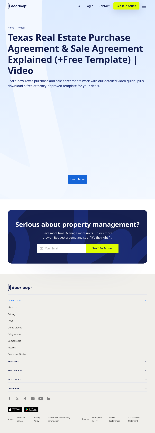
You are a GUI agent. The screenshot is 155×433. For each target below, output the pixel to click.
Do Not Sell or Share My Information (59, 419)
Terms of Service (21, 419)
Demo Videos (15, 327)
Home (11, 27)
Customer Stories (17, 354)
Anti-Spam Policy (97, 419)
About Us (13, 307)
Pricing (11, 314)
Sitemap (85, 419)
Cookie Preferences (114, 419)
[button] (144, 6)
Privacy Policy (37, 419)
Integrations (14, 334)
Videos (22, 27)
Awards (12, 347)
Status (10, 419)
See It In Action (126, 6)
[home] (17, 6)
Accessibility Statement (133, 419)
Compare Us (14, 341)
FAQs (10, 321)
